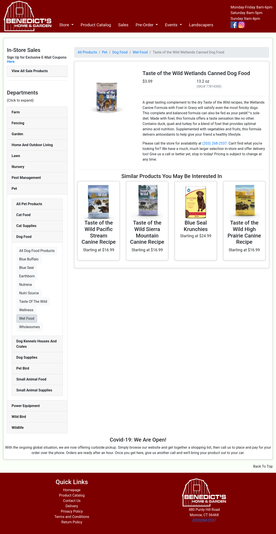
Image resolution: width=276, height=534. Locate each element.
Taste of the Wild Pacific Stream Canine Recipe (99, 232)
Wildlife (18, 428)
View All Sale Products (30, 71)
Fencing (18, 123)
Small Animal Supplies (34, 390)
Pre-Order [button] (145, 24)
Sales (123, 24)
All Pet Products (29, 204)
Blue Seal (26, 268)
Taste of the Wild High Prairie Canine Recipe (244, 232)
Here (10, 61)
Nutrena (25, 284)
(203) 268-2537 (214, 143)
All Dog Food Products (37, 251)
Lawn (16, 156)
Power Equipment (26, 406)
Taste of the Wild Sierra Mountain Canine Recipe (147, 232)
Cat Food (23, 215)
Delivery (72, 506)
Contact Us (72, 501)
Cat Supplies (26, 226)
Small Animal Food (31, 379)
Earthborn (27, 276)
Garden (17, 134)
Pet (14, 188)
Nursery (18, 167)
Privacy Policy (72, 511)
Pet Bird (22, 368)
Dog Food (23, 237)
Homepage (71, 490)
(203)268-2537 (204, 520)
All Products (87, 52)
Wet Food (26, 318)
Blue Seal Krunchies (196, 226)
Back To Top (263, 466)
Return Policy (71, 522)
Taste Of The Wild (33, 301)
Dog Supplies (26, 357)
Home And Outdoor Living (32, 145)
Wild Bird (19, 417)
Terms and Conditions (71, 517)
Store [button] (64, 24)
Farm (16, 112)
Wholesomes (29, 327)
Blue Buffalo (29, 259)
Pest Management (26, 178)
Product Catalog (96, 24)
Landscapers (201, 24)
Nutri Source (29, 293)
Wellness (26, 310)
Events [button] (172, 24)
